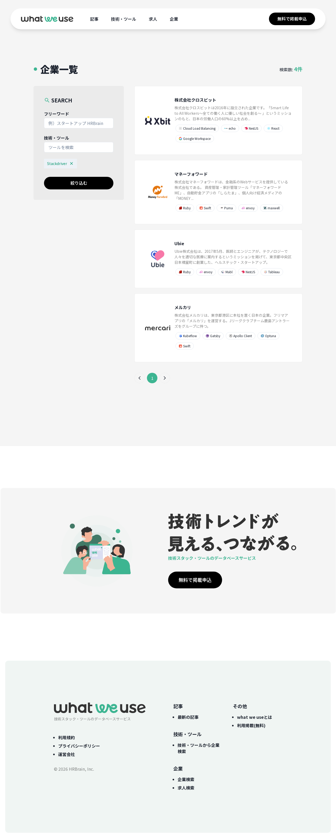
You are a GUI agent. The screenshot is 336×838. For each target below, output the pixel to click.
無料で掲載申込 (292, 18)
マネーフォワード (191, 174)
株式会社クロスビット (195, 100)
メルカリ (182, 307)
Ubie (179, 243)
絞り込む (78, 183)
